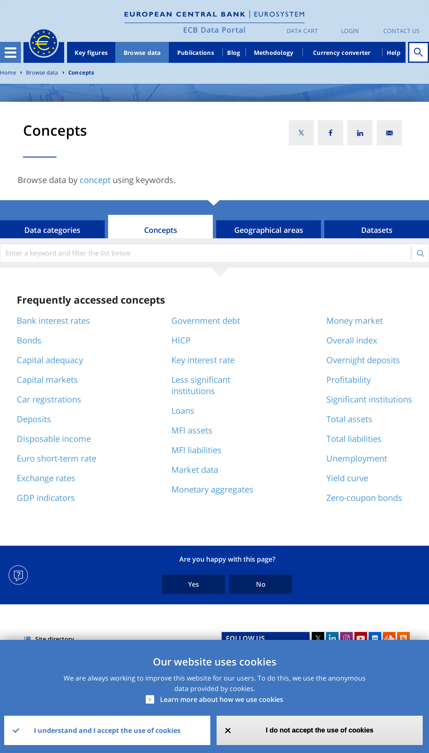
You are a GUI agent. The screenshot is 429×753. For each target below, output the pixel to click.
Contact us (401, 31)
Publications (195, 53)
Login (350, 31)
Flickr (375, 638)
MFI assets (191, 430)
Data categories (52, 230)
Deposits (34, 419)
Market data (194, 469)
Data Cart (302, 31)
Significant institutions (369, 399)
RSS (403, 638)
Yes (193, 584)
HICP (181, 340)
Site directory (54, 639)
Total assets (349, 419)
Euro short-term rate (56, 458)
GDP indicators (46, 497)
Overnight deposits (363, 360)
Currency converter (342, 53)
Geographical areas (268, 230)
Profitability (348, 379)
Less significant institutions (200, 385)
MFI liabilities (196, 450)
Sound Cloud (389, 638)
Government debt (205, 320)
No (261, 584)
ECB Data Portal (214, 30)
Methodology (274, 53)
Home (8, 72)
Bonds (29, 340)
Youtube (360, 638)
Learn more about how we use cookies (221, 699)
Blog (233, 53)
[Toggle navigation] (10, 52)
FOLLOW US (245, 638)
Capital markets (47, 379)
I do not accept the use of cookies (320, 730)
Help (394, 53)
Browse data (142, 53)
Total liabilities (354, 438)
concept (95, 180)
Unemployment (356, 458)
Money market (354, 320)
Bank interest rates (53, 320)
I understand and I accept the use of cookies (107, 730)
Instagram (346, 638)
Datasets (377, 230)
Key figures (91, 53)
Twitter (318, 638)
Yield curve (347, 478)
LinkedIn (332, 638)
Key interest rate (203, 360)
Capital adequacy (50, 360)
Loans (182, 410)
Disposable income (54, 438)
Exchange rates (46, 478)
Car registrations (49, 399)
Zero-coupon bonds (364, 497)
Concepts (81, 72)
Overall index (351, 340)
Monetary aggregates (212, 489)
